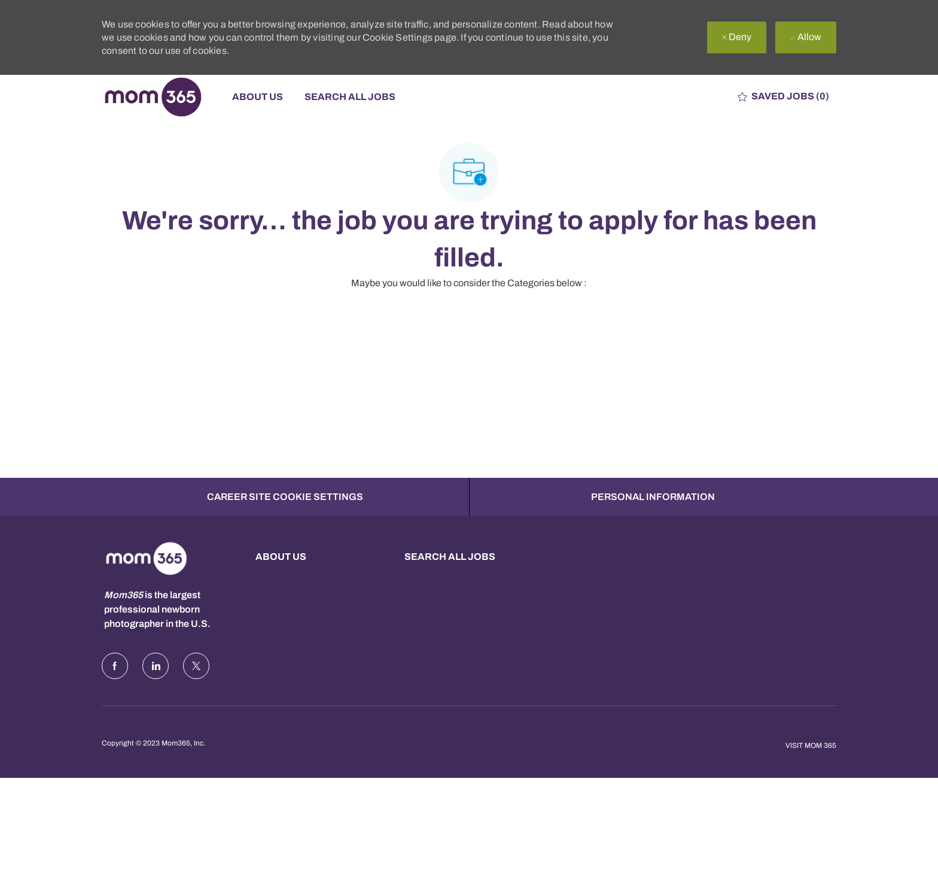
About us (280, 556)
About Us (257, 97)
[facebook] (115, 666)
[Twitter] (196, 666)
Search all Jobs (449, 556)
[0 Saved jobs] (783, 96)
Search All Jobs (349, 97)
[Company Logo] (161, 96)
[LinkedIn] (155, 666)
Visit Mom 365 (810, 745)
